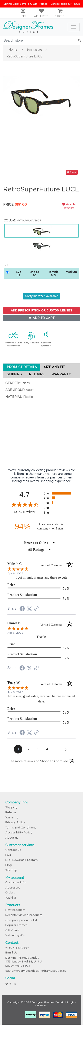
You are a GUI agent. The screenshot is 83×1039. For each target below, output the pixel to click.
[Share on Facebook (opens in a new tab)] (22, 609)
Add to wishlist (69, 206)
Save (71, 172)
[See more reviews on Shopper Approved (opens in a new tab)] (36, 609)
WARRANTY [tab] (61, 374)
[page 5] (56, 749)
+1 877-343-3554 (17, 947)
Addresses (12, 887)
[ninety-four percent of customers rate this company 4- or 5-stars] (41, 526)
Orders (10, 892)
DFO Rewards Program (21, 860)
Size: (7, 265)
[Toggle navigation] (74, 27)
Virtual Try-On (15, 935)
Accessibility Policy (18, 832)
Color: (10, 220)
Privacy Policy (15, 822)
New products (15, 909)
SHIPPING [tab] (14, 374)
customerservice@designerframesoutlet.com (37, 970)
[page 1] (18, 749)
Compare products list (21, 920)
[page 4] (47, 749)
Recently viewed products (23, 915)
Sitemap (11, 870)
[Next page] (65, 749)
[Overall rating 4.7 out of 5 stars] (24, 504)
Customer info (15, 882)
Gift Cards (12, 930)
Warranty (11, 817)
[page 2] (28, 749)
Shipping (11, 807)
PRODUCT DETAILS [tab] (22, 367)
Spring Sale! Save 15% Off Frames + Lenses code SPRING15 (41, 3)
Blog (8, 865)
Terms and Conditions (20, 827)
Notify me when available (41, 296)
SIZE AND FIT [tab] (54, 367)
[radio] (60, 493)
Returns (10, 812)
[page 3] (37, 749)
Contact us (13, 849)
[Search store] (41, 40)
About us (11, 837)
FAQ (8, 855)
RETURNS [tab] (36, 374)
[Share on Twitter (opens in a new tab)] (29, 608)
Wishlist (10, 897)
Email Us (11, 952)
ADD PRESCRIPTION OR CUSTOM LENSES (41, 310)
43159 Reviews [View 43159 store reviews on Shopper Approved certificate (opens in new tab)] (28, 512)
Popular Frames (16, 925)
